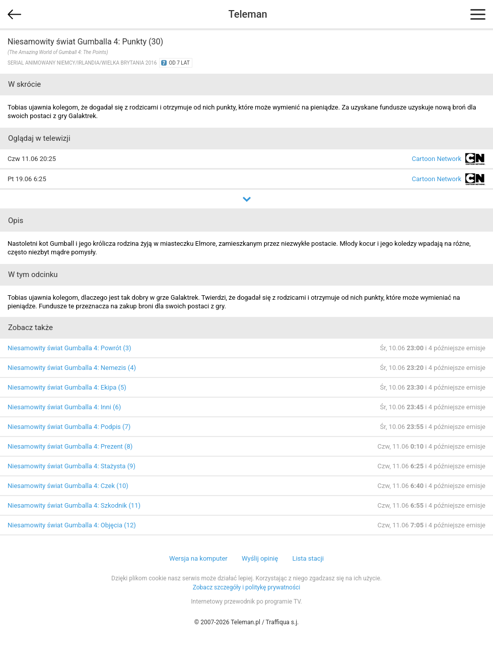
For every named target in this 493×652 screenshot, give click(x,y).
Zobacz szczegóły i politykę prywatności (247, 587)
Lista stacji (308, 558)
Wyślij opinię (260, 558)
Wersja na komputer (198, 558)
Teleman (247, 14)
